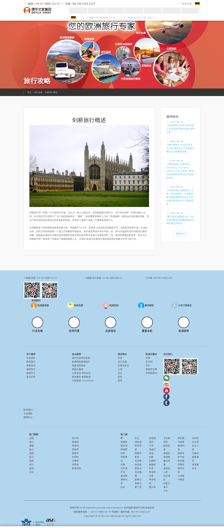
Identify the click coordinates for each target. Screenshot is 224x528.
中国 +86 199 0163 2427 (139, 17)
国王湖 (124, 445)
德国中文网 (139, 507)
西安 (120, 380)
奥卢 (165, 487)
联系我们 (30, 361)
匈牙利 (75, 445)
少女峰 (181, 475)
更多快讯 (180, 233)
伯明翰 (152, 438)
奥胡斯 (166, 457)
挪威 (31, 445)
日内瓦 (195, 438)
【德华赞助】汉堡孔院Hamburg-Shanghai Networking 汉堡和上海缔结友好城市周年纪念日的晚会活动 (179, 171)
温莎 (151, 441)
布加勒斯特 (151, 373)
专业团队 (30, 357)
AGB (82, 507)
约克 (151, 468)
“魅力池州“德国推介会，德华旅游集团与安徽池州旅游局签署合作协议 (179, 220)
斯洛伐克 (76, 468)
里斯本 (181, 453)
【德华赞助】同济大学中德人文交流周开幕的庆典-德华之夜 (180, 129)
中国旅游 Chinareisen (83, 380)
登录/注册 (187, 3)
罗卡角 (181, 457)
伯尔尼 (195, 441)
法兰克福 (122, 361)
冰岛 (31, 472)
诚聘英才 (30, 369)
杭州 (120, 376)
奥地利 (75, 441)
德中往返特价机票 (81, 357)
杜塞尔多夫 (123, 365)
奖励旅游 (86, 376)
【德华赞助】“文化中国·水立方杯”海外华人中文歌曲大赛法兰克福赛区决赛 (180, 148)
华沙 (148, 365)
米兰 (137, 438)
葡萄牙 (75, 453)
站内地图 (128, 507)
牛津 (151, 445)
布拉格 (138, 460)
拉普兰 (166, 483)
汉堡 (120, 357)
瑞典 (31, 460)
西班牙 (75, 449)
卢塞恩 (181, 479)
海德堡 (124, 441)
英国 (31, 453)
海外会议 (86, 373)
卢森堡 (75, 460)
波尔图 (181, 460)
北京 (120, 373)
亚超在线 (149, 507)
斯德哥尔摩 (151, 369)
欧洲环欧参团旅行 (81, 361)
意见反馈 (30, 376)
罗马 (123, 472)
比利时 (75, 457)
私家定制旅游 (79, 365)
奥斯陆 (166, 453)
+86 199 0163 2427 (163, 277)
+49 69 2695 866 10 (112, 277)
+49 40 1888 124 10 (46, 277)
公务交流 (76, 373)
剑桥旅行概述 (51, 92)
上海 (120, 369)
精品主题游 (77, 369)
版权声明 (74, 507)
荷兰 (31, 464)
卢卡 (165, 490)
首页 (29, 92)
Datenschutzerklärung (97, 507)
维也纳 (138, 441)
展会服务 (76, 376)
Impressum (117, 507)
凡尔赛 (124, 468)
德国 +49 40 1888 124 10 (100, 17)
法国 (31, 438)
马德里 (181, 441)
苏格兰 (138, 479)
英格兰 (138, 483)
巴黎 (148, 357)
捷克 (31, 468)
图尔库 (152, 487)
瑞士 (31, 441)
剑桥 (151, 457)
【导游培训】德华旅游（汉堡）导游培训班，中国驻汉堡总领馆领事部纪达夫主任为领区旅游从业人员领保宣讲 (179, 197)
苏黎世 (181, 464)
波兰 (31, 449)
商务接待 (30, 365)
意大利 (149, 361)
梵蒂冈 (75, 464)
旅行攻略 (38, 92)
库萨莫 (181, 438)
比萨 (123, 487)
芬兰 (31, 457)
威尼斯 (124, 475)
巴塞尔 (195, 453)
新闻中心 (30, 373)
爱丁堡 (138, 487)
